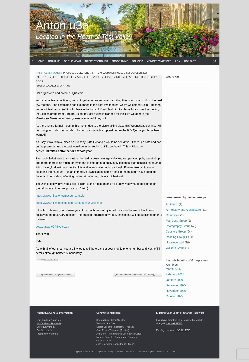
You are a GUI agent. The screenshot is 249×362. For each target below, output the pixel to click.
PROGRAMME (119, 61)
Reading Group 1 (176, 237)
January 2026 (174, 279)
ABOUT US (53, 61)
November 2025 (176, 290)
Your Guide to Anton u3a (49, 320)
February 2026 (175, 274)
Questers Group (52, 73)
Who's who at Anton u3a (49, 323)
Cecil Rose (65, 86)
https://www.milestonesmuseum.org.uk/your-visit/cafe (69, 202)
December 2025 (176, 285)
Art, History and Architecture (183, 209)
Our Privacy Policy (46, 327)
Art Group (172, 204)
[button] (214, 61)
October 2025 (174, 296)
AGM (178, 61)
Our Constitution (45, 330)
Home (39, 73)
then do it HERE (174, 323)
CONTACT (190, 61)
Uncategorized (175, 242)
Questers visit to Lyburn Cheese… (55, 274)
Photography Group (178, 226)
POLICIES (137, 61)
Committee (172, 215)
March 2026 (173, 268)
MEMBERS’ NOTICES (158, 61)
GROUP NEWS (72, 61)
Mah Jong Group (176, 220)
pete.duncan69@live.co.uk (52, 226)
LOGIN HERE (183, 330)
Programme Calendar (47, 333)
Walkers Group (175, 247)
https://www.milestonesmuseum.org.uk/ (60, 195)
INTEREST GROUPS (96, 61)
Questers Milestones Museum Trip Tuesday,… (137, 274)
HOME (37, 61)
